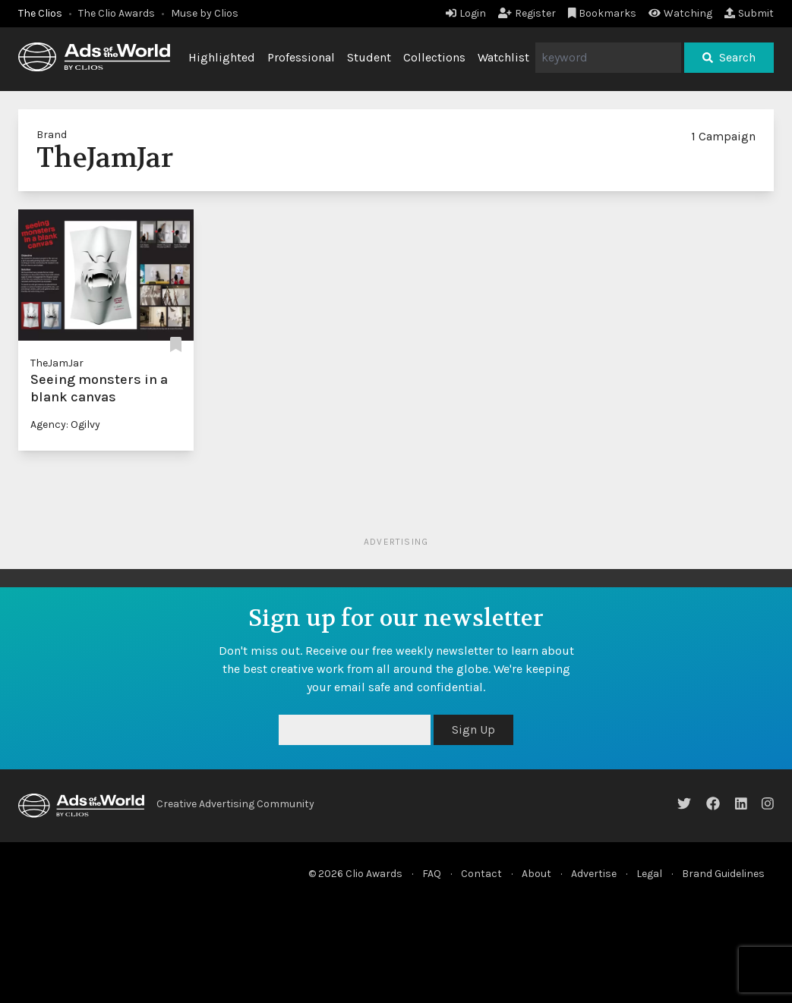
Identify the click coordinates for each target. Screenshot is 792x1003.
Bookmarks (602, 13)
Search (729, 57)
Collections (434, 57)
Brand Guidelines (723, 873)
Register (527, 13)
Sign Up (473, 729)
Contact (481, 873)
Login (466, 13)
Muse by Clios (204, 13)
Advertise (594, 873)
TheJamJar (57, 363)
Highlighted (221, 57)
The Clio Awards (116, 13)
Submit (749, 13)
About (536, 873)
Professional (301, 57)
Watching (680, 13)
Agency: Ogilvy (65, 424)
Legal (649, 873)
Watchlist (503, 57)
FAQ (431, 873)
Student (369, 57)
